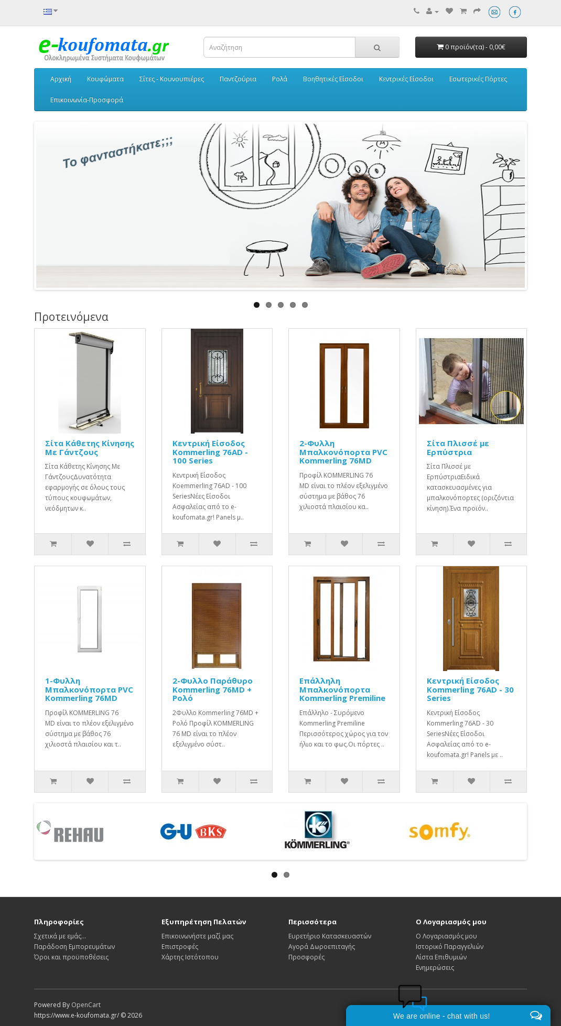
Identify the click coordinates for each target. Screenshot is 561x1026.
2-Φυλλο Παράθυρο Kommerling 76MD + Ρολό (212, 689)
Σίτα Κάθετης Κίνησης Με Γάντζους (89, 447)
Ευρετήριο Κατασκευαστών (329, 936)
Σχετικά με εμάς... (60, 936)
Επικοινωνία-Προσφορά (86, 99)
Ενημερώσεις (435, 967)
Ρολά (279, 78)
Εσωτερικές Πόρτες (478, 78)
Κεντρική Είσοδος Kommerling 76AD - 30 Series (470, 689)
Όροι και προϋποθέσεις (71, 957)
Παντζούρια (238, 78)
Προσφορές (306, 957)
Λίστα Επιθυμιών (441, 957)
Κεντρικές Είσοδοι (406, 78)
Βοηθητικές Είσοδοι (333, 78)
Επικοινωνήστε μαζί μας (197, 936)
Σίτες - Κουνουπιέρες (171, 78)
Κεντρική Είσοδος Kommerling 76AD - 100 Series (210, 452)
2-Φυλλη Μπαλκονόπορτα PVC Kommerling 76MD (343, 452)
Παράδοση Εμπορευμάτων (74, 946)
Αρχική (60, 78)
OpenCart (86, 1004)
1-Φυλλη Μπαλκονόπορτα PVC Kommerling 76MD (89, 689)
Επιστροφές (179, 946)
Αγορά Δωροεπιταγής (321, 946)
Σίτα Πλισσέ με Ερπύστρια (458, 447)
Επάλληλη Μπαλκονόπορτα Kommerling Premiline (342, 689)
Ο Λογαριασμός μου (446, 936)
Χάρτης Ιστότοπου (190, 957)
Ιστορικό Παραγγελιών (449, 946)
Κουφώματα (105, 78)
